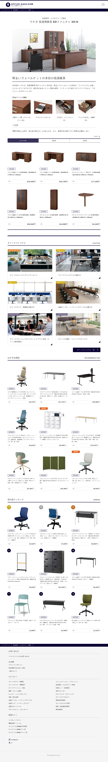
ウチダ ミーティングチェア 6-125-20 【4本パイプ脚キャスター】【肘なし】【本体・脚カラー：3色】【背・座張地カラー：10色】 (22, 480)
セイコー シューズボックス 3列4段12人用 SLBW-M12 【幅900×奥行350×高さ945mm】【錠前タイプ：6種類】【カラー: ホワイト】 (54, 437)
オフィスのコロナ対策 (63, 703)
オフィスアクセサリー (63, 697)
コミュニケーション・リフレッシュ (67, 681)
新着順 (85, 140)
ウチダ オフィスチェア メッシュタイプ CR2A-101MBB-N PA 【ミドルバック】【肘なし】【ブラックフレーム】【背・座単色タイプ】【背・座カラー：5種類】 (22, 537)
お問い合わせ (14, 651)
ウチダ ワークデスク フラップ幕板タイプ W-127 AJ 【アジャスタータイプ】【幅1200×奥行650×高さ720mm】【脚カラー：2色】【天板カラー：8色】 (86, 537)
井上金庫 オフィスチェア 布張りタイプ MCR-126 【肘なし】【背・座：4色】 (86, 621)
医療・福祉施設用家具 (63, 706)
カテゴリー (13, 677)
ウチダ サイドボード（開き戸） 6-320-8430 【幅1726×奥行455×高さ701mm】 (86, 174)
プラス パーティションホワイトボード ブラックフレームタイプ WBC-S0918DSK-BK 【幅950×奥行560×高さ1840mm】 (22, 579)
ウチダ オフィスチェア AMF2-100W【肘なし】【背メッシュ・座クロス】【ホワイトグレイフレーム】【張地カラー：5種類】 (54, 536)
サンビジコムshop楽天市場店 (18, 726)
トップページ (6, 10)
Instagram (13, 739)
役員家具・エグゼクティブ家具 (22, 10)
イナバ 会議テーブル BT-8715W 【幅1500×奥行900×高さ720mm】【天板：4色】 (86, 393)
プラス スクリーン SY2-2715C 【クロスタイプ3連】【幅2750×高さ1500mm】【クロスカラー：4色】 (54, 480)
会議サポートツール (15, 706)
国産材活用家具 (60, 700)
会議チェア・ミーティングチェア (19, 703)
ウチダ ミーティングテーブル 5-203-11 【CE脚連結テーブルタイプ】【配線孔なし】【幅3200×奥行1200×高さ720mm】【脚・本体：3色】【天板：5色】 (86, 438)
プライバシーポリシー (15, 665)
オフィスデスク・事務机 (16, 681)
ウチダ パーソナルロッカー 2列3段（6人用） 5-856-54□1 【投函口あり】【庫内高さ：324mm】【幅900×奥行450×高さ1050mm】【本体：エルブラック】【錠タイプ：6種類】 (54, 580)
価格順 (54, 140)
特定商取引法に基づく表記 (17, 668)
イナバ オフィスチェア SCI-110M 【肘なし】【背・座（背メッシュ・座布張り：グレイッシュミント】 (86, 480)
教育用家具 (59, 709)
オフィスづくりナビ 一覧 (86, 350)
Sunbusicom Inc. (55, 755)
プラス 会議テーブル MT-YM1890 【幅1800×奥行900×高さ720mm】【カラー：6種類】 (86, 578)
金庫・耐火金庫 (13, 697)
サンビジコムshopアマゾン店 (18, 732)
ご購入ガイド (13, 671)
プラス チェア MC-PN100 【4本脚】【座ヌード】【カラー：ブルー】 (22, 621)
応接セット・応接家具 (63, 688)
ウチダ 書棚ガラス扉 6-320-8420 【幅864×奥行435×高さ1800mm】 (21, 216)
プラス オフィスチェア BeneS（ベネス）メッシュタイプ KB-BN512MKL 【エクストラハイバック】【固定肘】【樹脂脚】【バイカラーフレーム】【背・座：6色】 (21, 438)
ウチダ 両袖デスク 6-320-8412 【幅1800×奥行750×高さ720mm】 (54, 174)
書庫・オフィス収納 (15, 691)
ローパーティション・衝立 (17, 688)
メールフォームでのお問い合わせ (19, 656)
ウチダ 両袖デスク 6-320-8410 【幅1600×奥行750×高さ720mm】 (22, 174)
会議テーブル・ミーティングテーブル (20, 700)
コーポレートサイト (15, 720)
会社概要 (11, 662)
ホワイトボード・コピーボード (18, 709)
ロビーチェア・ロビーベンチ (65, 694)
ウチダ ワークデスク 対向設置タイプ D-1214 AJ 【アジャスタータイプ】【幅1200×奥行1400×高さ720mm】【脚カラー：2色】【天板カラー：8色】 (53, 395)
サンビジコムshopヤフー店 (17, 729)
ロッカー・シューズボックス (18, 694)
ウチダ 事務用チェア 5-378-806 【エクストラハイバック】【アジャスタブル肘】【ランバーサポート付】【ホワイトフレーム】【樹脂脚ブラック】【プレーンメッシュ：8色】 (22, 395)
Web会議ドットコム (15, 723)
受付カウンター (60, 691)
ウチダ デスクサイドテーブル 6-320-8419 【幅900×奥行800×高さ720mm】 (85, 216)
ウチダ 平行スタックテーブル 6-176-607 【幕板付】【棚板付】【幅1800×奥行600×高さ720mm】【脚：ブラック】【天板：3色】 (53, 622)
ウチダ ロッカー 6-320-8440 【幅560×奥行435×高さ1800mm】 (54, 216)
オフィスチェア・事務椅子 (17, 685)
